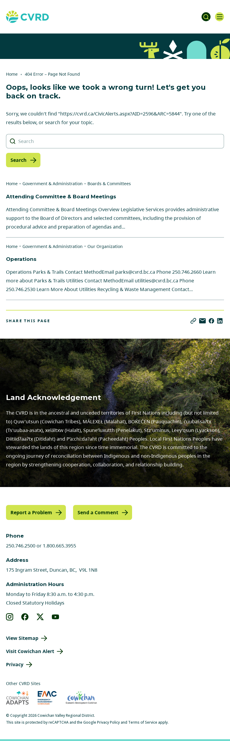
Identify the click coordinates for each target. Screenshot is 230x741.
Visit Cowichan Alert (30, 651)
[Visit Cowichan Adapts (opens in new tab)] (17, 698)
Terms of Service (142, 722)
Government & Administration (52, 183)
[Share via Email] (202, 321)
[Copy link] (193, 321)
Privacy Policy (108, 722)
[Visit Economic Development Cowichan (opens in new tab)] (81, 698)
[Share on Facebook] (211, 321)
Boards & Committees (109, 183)
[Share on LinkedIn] (220, 321)
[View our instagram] (9, 616)
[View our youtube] (55, 616)
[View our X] (40, 616)
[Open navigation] (219, 16)
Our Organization (105, 246)
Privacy (14, 664)
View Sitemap (22, 638)
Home (12, 74)
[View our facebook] (25, 616)
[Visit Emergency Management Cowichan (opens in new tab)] (47, 698)
